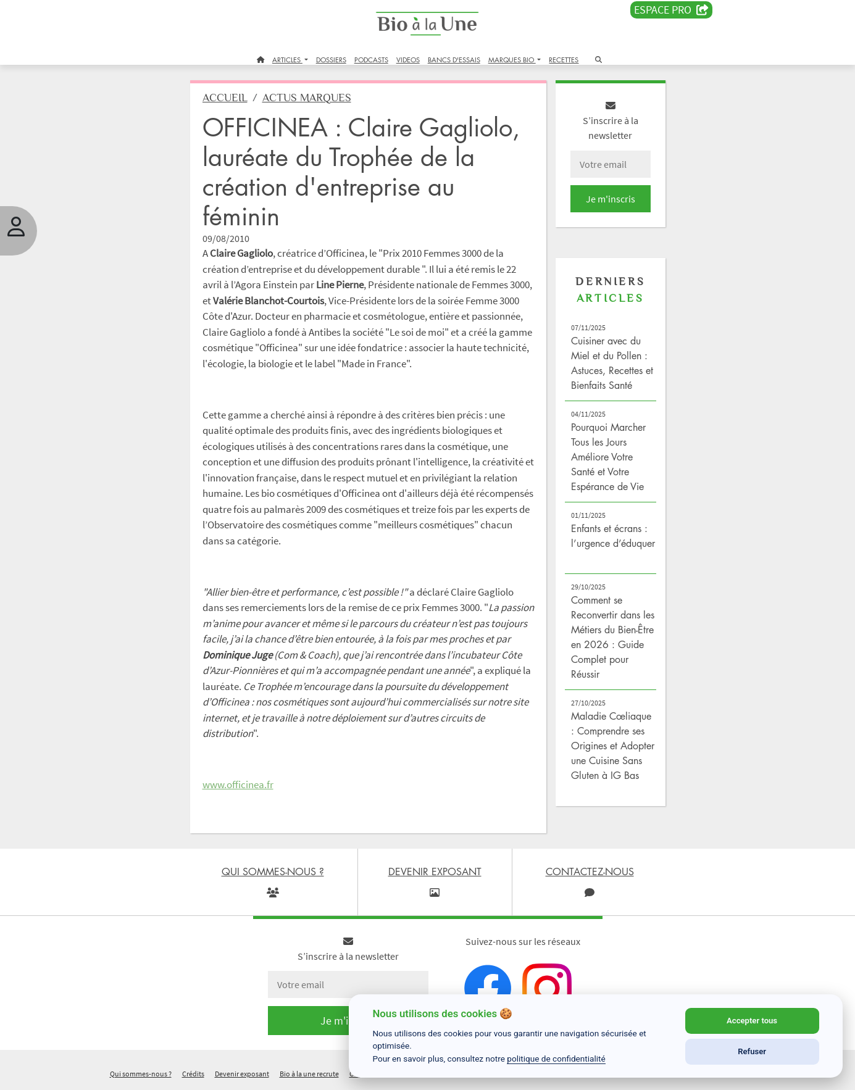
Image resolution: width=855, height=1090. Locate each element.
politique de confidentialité (556, 1058)
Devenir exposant (242, 1073)
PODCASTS (371, 59)
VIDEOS (408, 59)
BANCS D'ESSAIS (454, 59)
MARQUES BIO (512, 59)
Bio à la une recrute (309, 1073)
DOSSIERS (331, 59)
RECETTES (563, 59)
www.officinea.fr (237, 784)
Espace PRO (671, 10)
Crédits (193, 1073)
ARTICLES (287, 59)
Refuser (752, 1051)
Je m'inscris (610, 199)
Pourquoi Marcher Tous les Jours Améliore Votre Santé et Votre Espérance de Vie (608, 456)
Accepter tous (752, 1020)
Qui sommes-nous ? (141, 1073)
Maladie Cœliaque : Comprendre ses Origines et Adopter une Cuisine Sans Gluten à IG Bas (612, 745)
